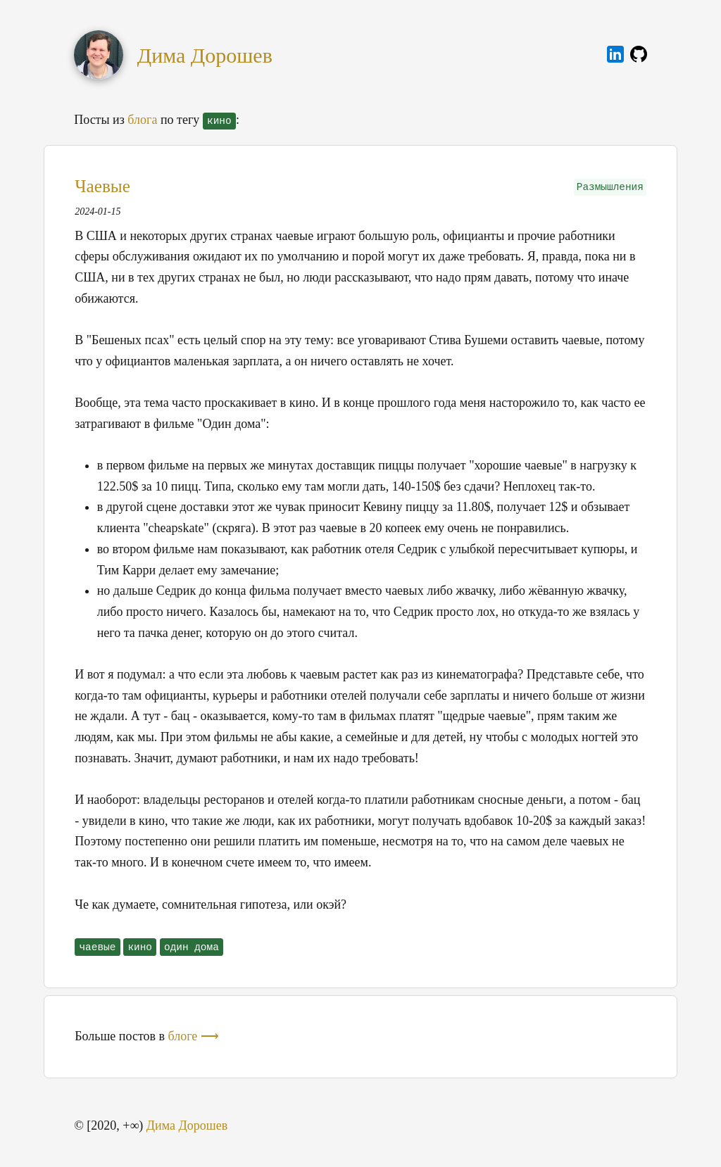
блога (142, 120)
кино (139, 947)
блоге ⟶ (193, 1036)
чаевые (97, 947)
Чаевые (102, 186)
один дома (191, 947)
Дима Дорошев (204, 55)
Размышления (610, 187)
